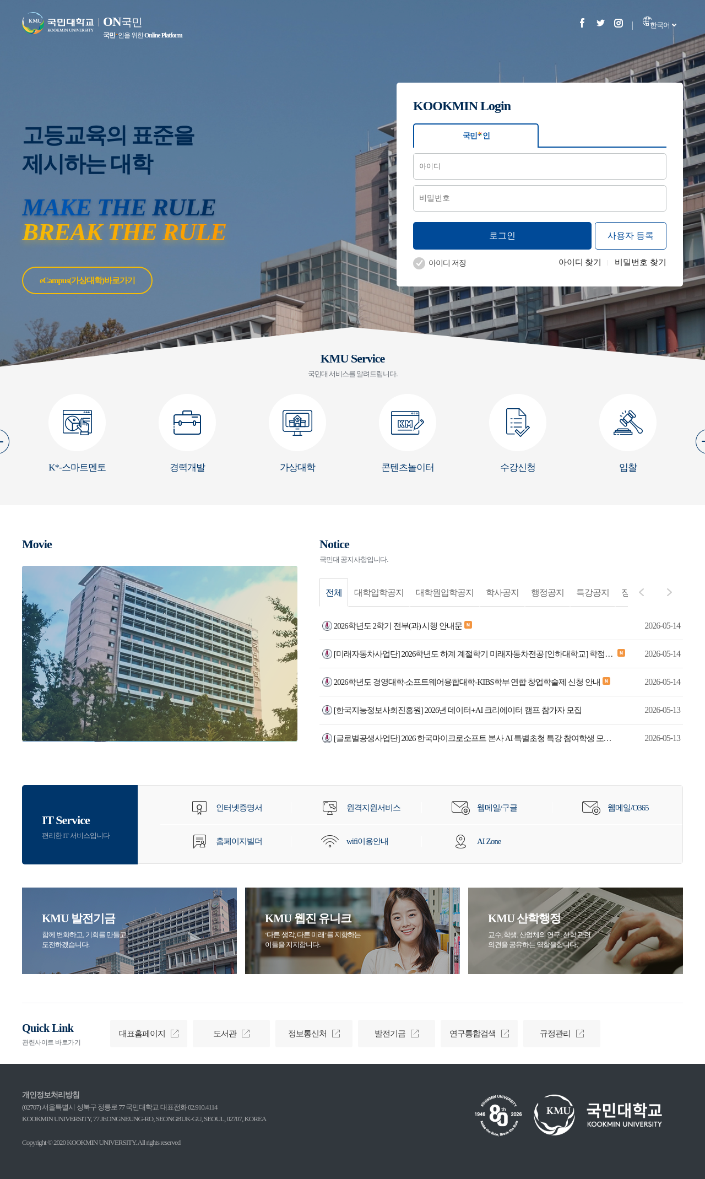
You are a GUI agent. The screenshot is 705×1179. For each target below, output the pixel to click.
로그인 (502, 235)
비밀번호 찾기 (640, 262)
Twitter (600, 23)
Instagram (618, 23)
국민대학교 (58, 23)
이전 (641, 592)
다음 (669, 592)
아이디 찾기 (580, 262)
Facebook (582, 23)
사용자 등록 (631, 235)
